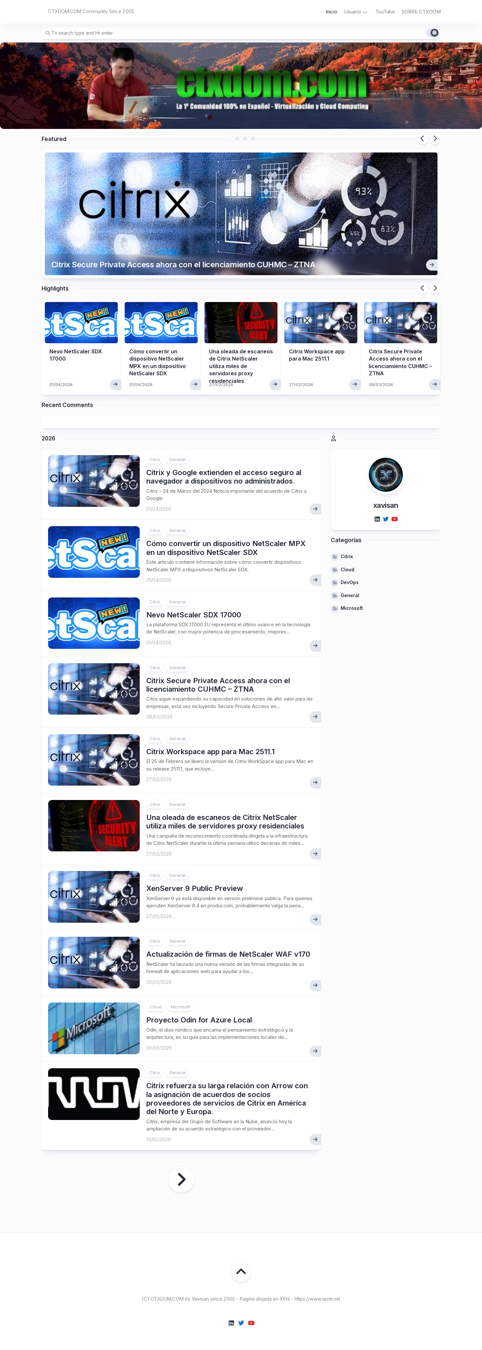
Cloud (156, 1006)
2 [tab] (237, 139)
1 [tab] (229, 139)
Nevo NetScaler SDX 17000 (193, 615)
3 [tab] (245, 139)
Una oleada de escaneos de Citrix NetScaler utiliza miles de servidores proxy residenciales (241, 366)
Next (435, 138)
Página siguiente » (181, 1179)
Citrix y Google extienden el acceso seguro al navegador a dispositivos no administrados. (223, 476)
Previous (422, 138)
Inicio (331, 12)
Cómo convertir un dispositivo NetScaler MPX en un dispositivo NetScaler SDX (226, 547)
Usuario (352, 12)
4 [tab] (253, 139)
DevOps (350, 582)
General (177, 459)
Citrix (155, 459)
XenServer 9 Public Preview (194, 888)
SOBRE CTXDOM (421, 12)
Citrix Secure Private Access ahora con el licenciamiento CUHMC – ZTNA (183, 264)
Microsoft (180, 1006)
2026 (48, 438)
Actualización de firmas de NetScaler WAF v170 (228, 954)
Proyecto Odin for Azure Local (199, 1020)
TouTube (385, 12)
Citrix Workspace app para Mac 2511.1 (210, 751)
